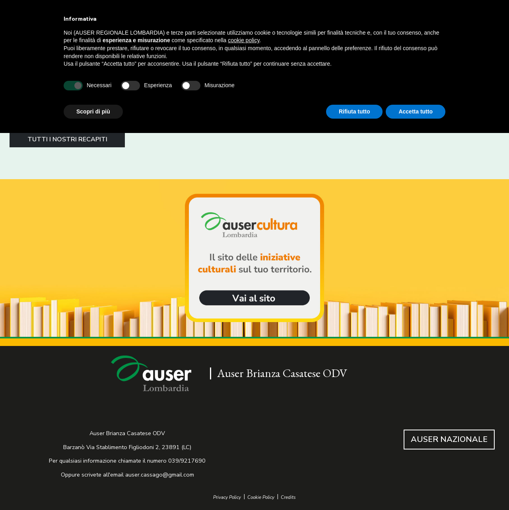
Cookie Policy (260, 497)
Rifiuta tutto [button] (354, 111)
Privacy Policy (227, 497)
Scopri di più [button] (93, 111)
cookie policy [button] (243, 40)
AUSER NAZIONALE (449, 439)
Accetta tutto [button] (415, 111)
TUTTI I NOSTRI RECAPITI (67, 139)
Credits (288, 497)
